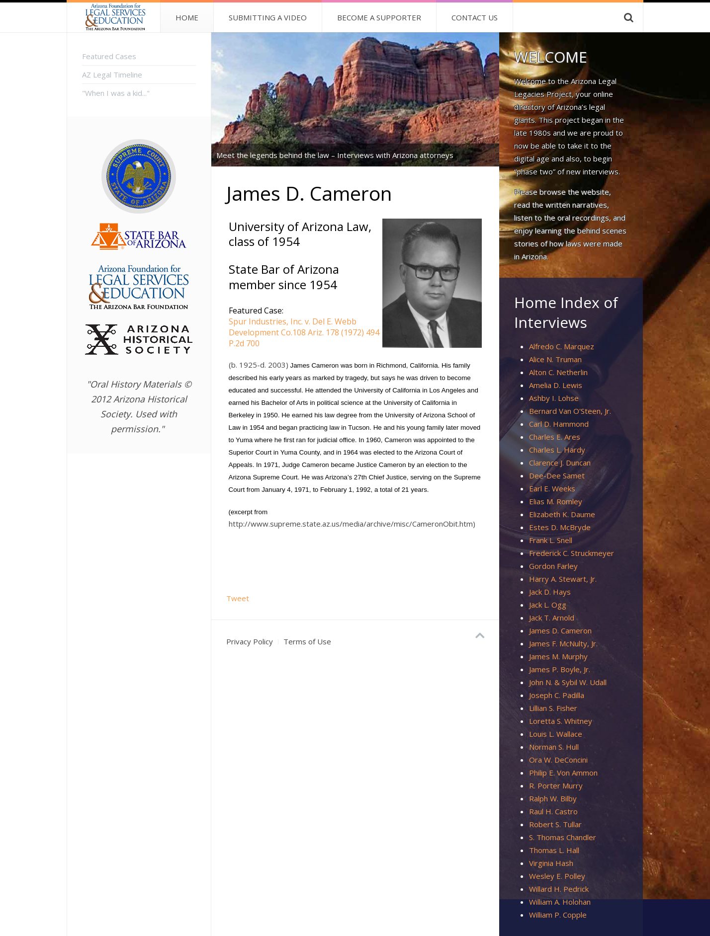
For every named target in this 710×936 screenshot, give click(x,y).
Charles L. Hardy (557, 450)
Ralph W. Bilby (553, 798)
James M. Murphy (558, 656)
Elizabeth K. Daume (562, 514)
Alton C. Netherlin (558, 372)
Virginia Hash (551, 863)
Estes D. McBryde (560, 527)
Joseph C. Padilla (556, 695)
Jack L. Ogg (547, 605)
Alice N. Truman (555, 359)
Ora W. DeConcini (558, 760)
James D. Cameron (560, 630)
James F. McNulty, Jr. (563, 643)
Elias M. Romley (555, 501)
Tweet (237, 598)
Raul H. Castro (553, 811)
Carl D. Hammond (559, 424)
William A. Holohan (560, 902)
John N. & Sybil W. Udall (568, 682)
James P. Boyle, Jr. (559, 669)
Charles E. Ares (554, 437)
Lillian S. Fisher (553, 708)
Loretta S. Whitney (560, 721)
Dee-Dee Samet (557, 475)
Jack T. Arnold (551, 618)
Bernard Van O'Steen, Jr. (570, 411)
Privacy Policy (249, 641)
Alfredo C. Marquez (561, 346)
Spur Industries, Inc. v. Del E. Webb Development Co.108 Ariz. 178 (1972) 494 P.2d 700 (304, 332)
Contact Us (474, 17)
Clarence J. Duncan (560, 463)
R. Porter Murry (556, 785)
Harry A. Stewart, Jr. (563, 579)
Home (187, 17)
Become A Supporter (379, 17)
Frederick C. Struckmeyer (571, 553)
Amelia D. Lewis (555, 385)
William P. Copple (558, 915)
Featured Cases (109, 56)
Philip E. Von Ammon (563, 773)
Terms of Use (307, 641)
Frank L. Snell (550, 540)
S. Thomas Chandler (562, 837)
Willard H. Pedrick (559, 889)
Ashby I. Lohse (554, 398)
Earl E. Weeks (552, 488)
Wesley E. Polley (557, 876)
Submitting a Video (268, 17)
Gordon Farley (553, 566)
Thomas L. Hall (554, 850)
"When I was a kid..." (116, 93)
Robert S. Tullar (555, 824)
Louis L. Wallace (555, 734)
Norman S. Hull (554, 747)
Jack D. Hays (550, 592)
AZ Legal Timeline (112, 74)
